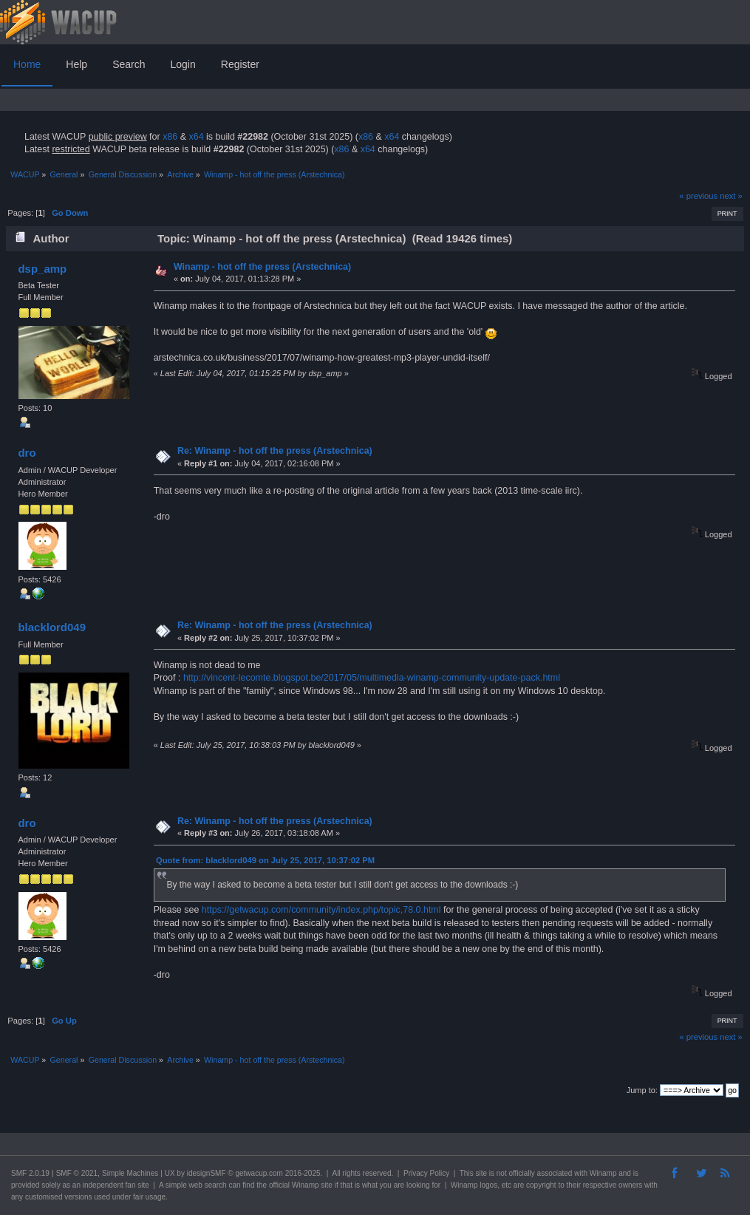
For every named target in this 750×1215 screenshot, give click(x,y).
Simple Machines (130, 1173)
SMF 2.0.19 (30, 1173)
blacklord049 (52, 627)
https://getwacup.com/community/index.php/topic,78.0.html (321, 910)
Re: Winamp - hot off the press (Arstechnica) (274, 451)
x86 (170, 137)
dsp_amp (42, 268)
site (481, 1173)
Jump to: (642, 1090)
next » (731, 195)
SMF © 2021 (77, 1173)
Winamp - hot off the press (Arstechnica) (262, 267)
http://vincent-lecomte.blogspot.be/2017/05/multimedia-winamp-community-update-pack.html (371, 678)
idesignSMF (206, 1173)
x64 (195, 137)
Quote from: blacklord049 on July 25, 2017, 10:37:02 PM (265, 860)
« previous (698, 195)
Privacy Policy (426, 1173)
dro (26, 452)
